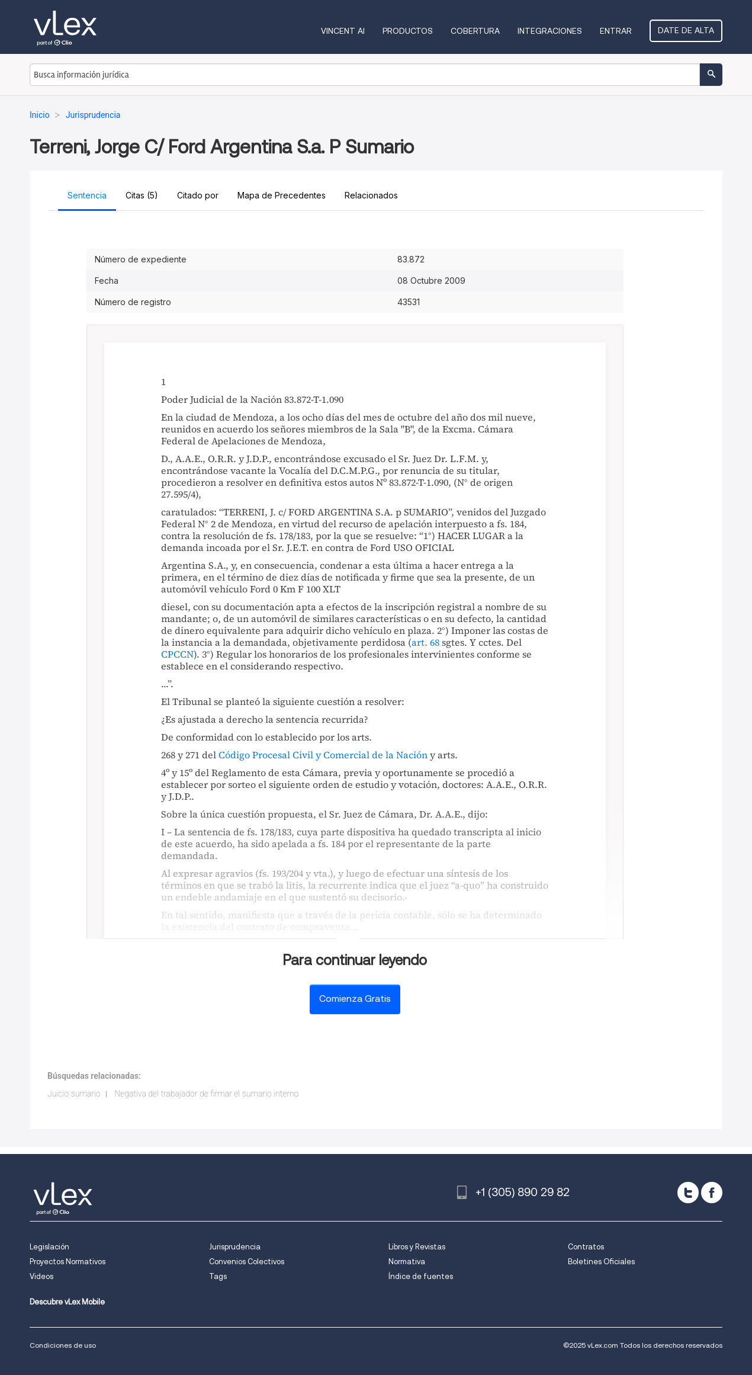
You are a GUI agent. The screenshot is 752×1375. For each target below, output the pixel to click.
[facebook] (711, 1192)
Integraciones (550, 31)
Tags (218, 1276)
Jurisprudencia (235, 1246)
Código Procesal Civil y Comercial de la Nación (323, 754)
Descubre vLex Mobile (67, 1301)
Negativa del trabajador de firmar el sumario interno (206, 1093)
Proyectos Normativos (67, 1261)
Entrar (616, 31)
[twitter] (688, 1192)
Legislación (49, 1246)
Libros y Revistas (416, 1246)
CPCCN (177, 654)
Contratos (586, 1246)
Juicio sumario (74, 1093)
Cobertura (475, 31)
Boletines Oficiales (601, 1261)
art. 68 (425, 642)
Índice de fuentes (420, 1276)
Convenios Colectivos (246, 1261)
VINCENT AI (343, 31)
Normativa (406, 1261)
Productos (408, 31)
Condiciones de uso (63, 1345)
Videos (41, 1276)
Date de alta (686, 30)
